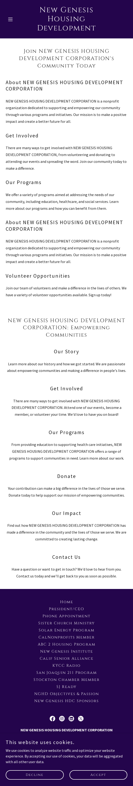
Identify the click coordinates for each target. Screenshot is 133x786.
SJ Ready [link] (66, 686)
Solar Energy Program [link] (66, 630)
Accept (98, 775)
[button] (15, 19)
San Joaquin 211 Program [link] (66, 672)
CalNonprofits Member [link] (67, 637)
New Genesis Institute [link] (66, 651)
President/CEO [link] (66, 609)
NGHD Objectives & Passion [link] (66, 693)
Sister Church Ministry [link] (66, 623)
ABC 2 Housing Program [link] (66, 644)
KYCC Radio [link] (66, 665)
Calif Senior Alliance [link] (67, 658)
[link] (66, 29)
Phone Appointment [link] (66, 616)
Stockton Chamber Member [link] (67, 679)
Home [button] (66, 602)
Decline (34, 775)
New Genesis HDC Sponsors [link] (66, 701)
